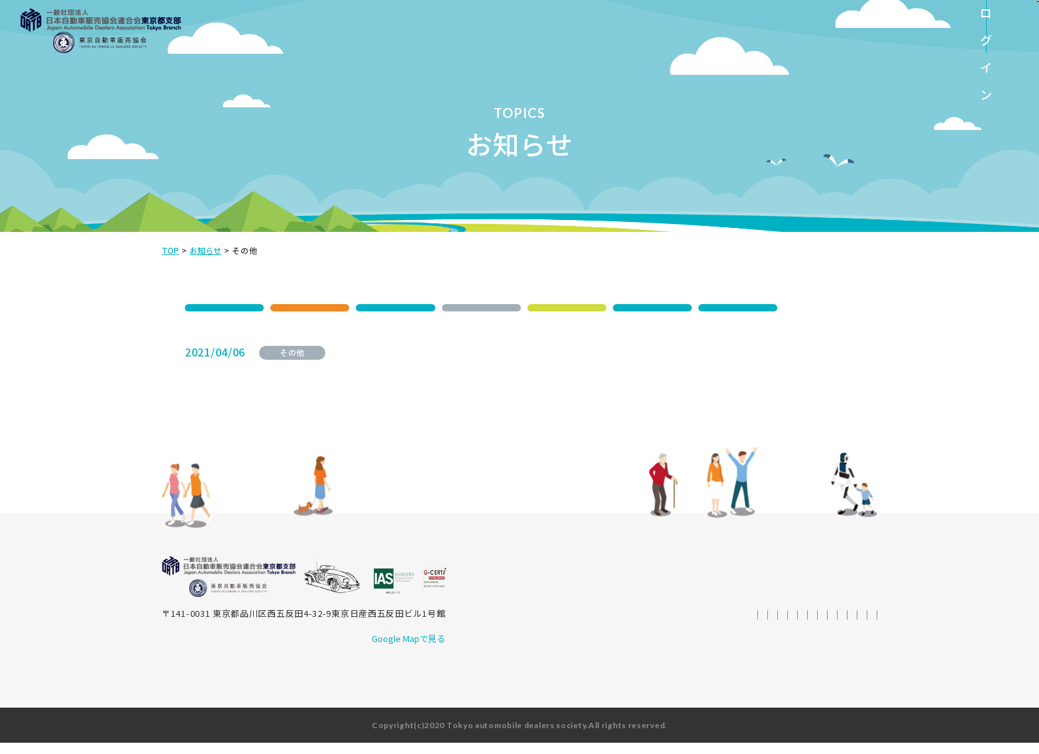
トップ (592, 594)
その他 (481, 307)
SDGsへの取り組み (557, 610)
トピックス (629, 610)
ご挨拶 (629, 594)
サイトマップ (845, 626)
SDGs (224, 307)
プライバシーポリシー (762, 626)
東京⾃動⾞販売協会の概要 (817, 594)
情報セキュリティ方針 (662, 626)
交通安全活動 (566, 307)
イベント (309, 307)
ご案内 (395, 307)
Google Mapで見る (405, 649)
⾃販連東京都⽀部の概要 (703, 594)
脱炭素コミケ (738, 307)
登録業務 (652, 307)
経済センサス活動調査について (407, 359)
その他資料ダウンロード (767, 610)
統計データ (684, 610)
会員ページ (850, 610)
